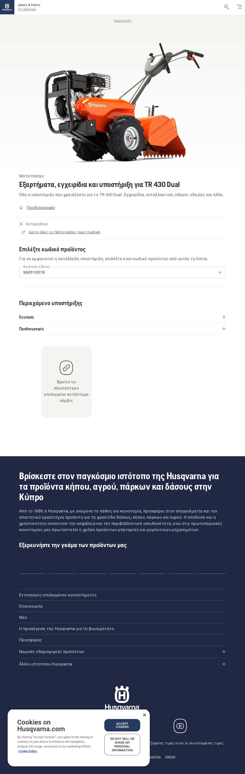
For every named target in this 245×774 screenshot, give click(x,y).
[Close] (144, 715)
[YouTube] (180, 726)
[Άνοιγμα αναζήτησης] (227, 7)
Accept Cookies (122, 725)
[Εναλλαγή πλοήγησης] (239, 7)
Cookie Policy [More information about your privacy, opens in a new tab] (27, 751)
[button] (32, 574)
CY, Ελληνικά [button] (27, 9)
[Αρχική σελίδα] (7, 7)
